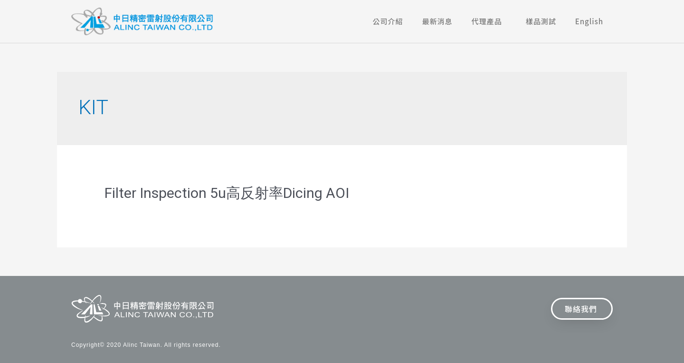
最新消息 (437, 21)
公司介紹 (388, 21)
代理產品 (489, 21)
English (589, 21)
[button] (582, 309)
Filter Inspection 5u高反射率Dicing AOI (226, 193)
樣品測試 (541, 21)
